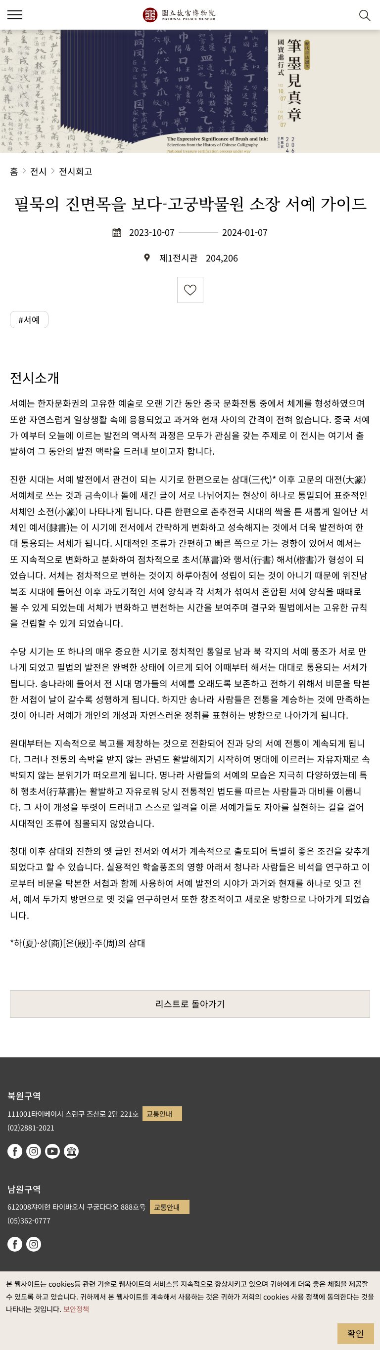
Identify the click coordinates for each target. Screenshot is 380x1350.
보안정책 (76, 1309)
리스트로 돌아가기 (190, 1003)
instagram (33, 1151)
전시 (38, 171)
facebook (14, 1151)
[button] (340, 15)
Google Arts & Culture (71, 1151)
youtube (52, 1151)
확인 (355, 1333)
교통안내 (159, 1113)
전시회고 (76, 171)
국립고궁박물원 (179, 15)
